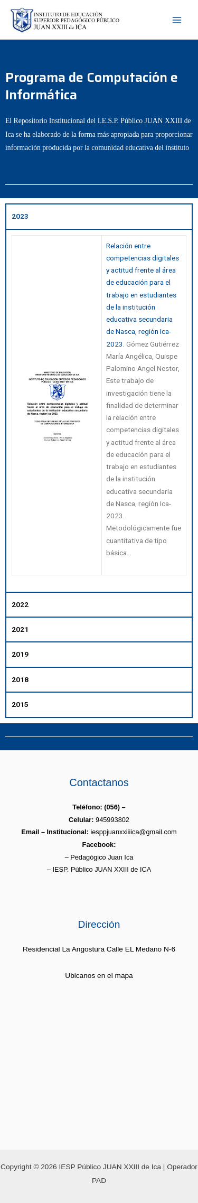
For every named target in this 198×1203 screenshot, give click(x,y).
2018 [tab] (20, 679)
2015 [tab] (20, 704)
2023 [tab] (20, 216)
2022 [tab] (20, 604)
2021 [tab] (20, 629)
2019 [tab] (20, 654)
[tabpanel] (99, 410)
